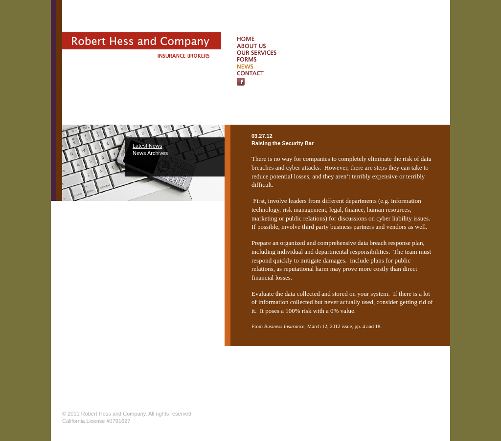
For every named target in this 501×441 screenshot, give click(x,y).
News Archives (150, 153)
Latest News (147, 146)
